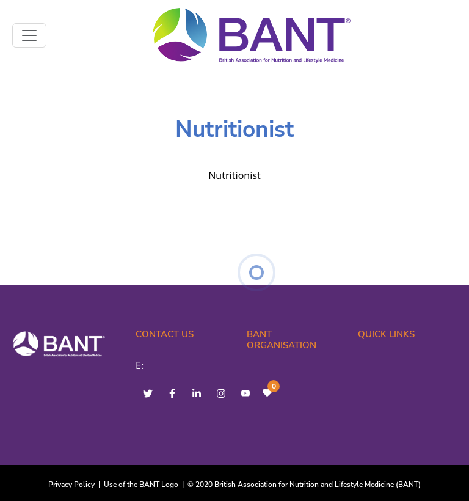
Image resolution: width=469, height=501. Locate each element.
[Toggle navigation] (29, 35)
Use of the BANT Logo (141, 484)
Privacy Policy (71, 484)
